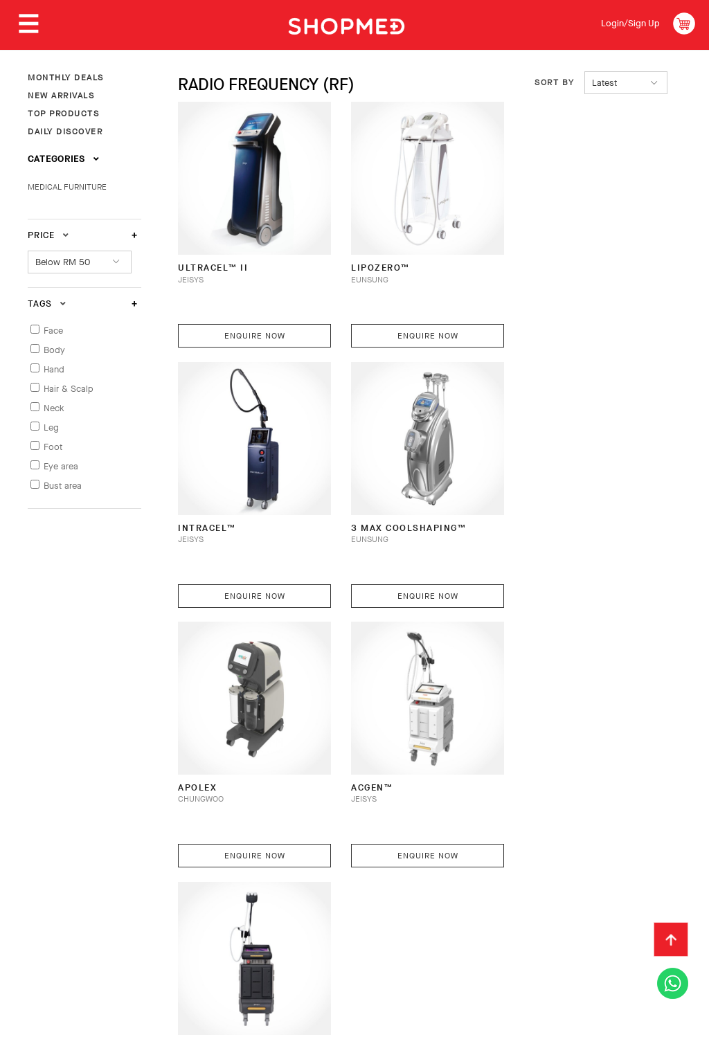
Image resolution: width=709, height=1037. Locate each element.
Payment (200, 897)
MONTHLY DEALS (66, 77)
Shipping (261, 897)
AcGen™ (536, 516)
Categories (64, 159)
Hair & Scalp (68, 389)
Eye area (61, 466)
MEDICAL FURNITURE (67, 186)
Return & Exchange (349, 897)
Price (48, 235)
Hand (54, 369)
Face (53, 330)
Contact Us (526, 897)
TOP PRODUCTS (63, 113)
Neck (54, 408)
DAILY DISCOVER (65, 131)
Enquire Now (252, 330)
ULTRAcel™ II (213, 262)
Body (54, 350)
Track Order (447, 897)
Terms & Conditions (75, 919)
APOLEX (366, 516)
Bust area (63, 486)
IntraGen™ (207, 770)
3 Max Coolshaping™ (235, 516)
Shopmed (564, 1020)
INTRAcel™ (544, 262)
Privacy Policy (179, 919)
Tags (47, 303)
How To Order (126, 897)
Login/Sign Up (629, 23)
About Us (50, 897)
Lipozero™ (376, 262)
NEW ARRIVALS (61, 95)
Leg (51, 427)
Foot (53, 447)
